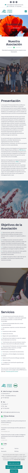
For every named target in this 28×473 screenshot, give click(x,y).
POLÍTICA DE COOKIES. (19, 459)
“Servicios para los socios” (12, 371)
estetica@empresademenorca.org (14, 4)
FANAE (17, 161)
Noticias (17, 451)
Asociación (3, 451)
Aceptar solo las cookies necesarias (14, 467)
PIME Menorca (22, 150)
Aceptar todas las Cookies (14, 463)
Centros (16, 448)
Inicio (9, 28)
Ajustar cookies (14, 471)
